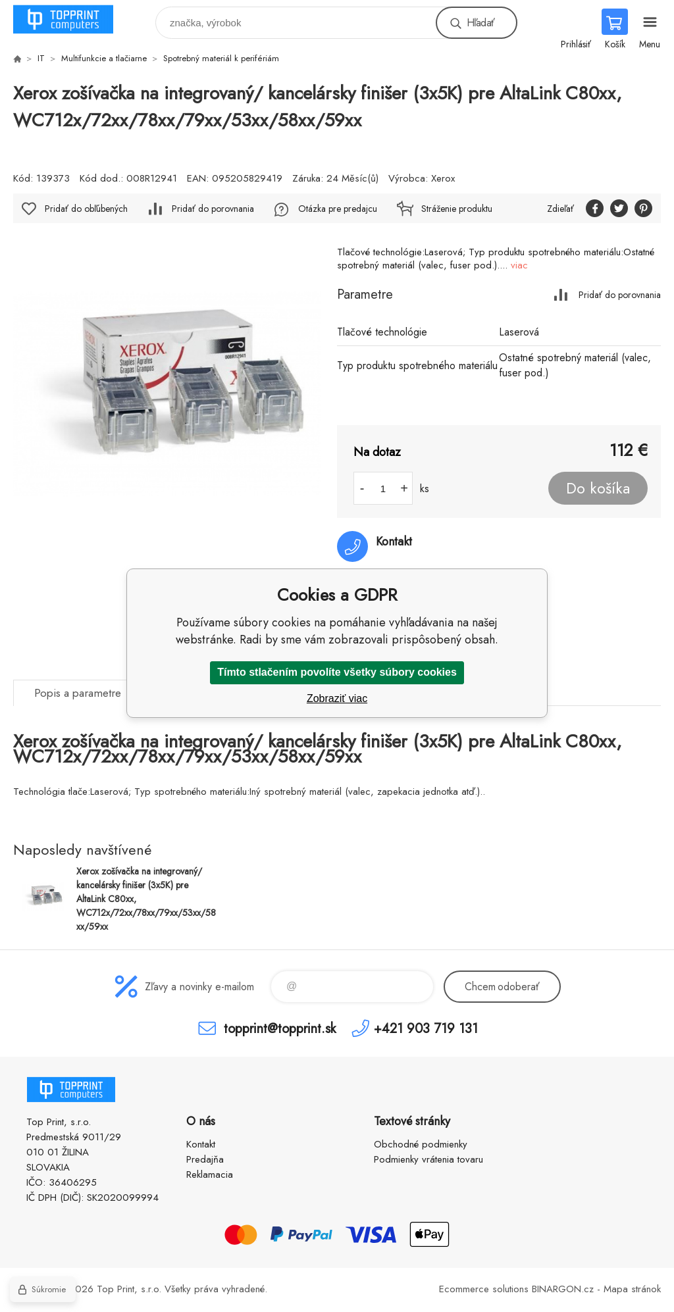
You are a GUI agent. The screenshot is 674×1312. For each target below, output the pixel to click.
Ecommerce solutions (484, 1289)
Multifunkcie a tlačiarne (104, 58)
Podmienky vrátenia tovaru (428, 1159)
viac (519, 265)
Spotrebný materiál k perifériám (221, 58)
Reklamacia (209, 1174)
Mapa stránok (632, 1289)
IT (41, 58)
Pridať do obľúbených (86, 208)
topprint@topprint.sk (280, 1028)
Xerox (443, 178)
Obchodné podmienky (420, 1144)
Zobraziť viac (337, 698)
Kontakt (200, 1144)
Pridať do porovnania (620, 294)
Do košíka (598, 488)
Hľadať (480, 22)
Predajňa (205, 1159)
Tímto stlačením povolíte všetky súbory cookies (337, 672)
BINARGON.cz (563, 1289)
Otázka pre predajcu (337, 208)
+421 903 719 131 (426, 1028)
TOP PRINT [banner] (71, 19)
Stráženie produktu (456, 208)
